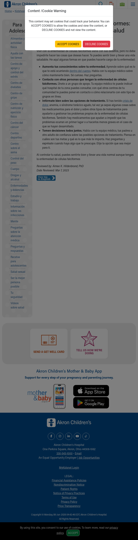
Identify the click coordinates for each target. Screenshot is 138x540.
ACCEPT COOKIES (68, 44)
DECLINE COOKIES (96, 44)
